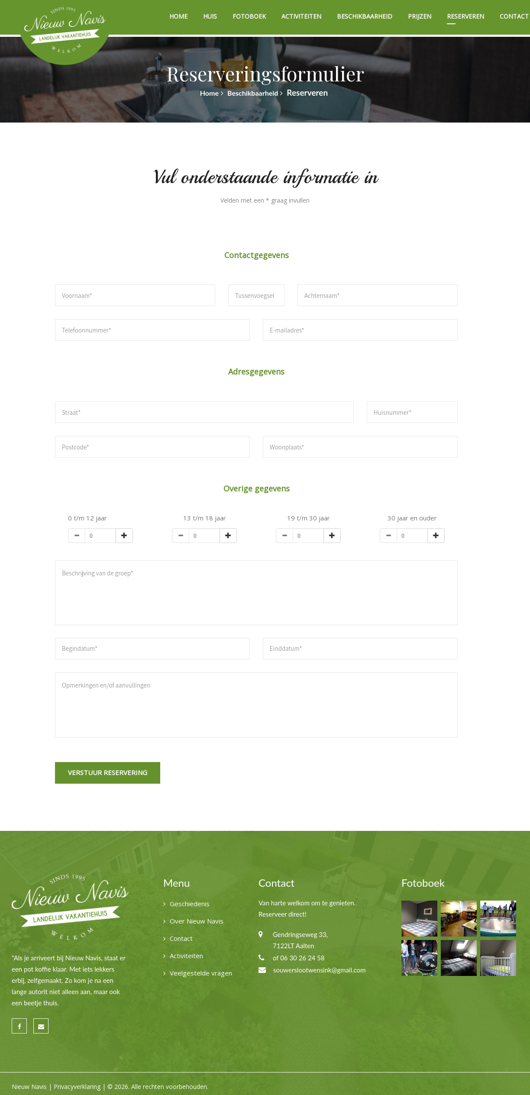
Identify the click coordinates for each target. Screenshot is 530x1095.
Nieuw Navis (29, 1081)
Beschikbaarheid (364, 16)
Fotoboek (249, 16)
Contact (514, 16)
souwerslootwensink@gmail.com (319, 964)
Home (178, 16)
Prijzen (419, 16)
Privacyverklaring (77, 1081)
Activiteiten (301, 16)
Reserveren (465, 16)
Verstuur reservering (107, 770)
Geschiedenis (190, 897)
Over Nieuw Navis (196, 915)
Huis (210, 16)
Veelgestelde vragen (201, 967)
